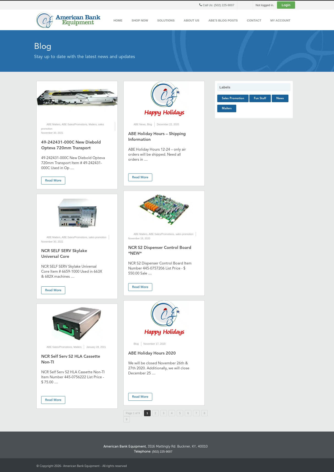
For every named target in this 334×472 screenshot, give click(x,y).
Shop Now (140, 20)
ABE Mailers (54, 124)
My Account (280, 20)
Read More (53, 180)
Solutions (166, 20)
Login (286, 5)
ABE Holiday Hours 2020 (152, 353)
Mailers (93, 124)
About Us (191, 20)
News (280, 98)
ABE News (140, 124)
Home (118, 20)
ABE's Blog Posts (223, 20)
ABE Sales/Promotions (74, 124)
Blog (149, 124)
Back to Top (293, 432)
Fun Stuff (260, 98)
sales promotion (97, 237)
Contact (254, 20)
